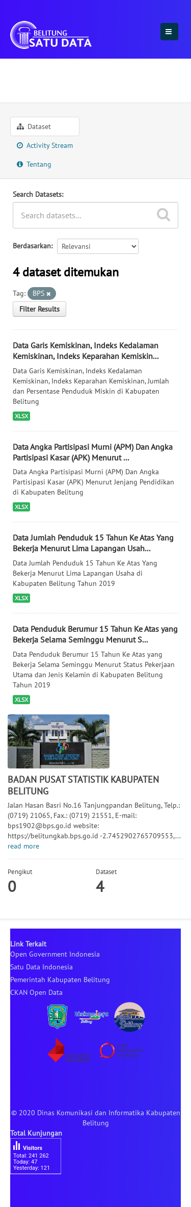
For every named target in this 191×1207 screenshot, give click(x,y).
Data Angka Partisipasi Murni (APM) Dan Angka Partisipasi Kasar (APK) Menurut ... (93, 452)
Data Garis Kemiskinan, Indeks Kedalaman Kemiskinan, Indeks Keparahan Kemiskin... (85, 350)
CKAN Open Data (36, 992)
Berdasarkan (32, 245)
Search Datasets (37, 194)
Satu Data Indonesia (41, 966)
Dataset (34, 126)
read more (23, 846)
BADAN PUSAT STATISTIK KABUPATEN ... (93, 84)
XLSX (21, 416)
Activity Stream (45, 145)
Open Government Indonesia (55, 954)
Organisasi (33, 67)
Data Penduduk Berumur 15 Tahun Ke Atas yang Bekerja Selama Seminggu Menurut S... (95, 634)
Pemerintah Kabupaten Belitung (60, 979)
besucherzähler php (40, 1191)
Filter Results (39, 309)
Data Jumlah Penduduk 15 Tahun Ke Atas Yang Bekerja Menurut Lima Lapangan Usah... (93, 542)
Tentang (34, 164)
